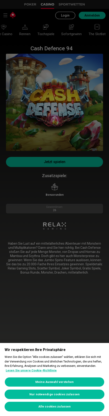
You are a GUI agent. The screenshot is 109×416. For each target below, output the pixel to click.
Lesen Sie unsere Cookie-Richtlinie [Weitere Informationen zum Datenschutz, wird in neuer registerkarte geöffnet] (31, 370)
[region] (54, 379)
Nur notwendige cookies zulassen (54, 394)
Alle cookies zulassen (54, 406)
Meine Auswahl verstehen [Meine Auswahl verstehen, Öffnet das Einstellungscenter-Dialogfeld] (54, 382)
